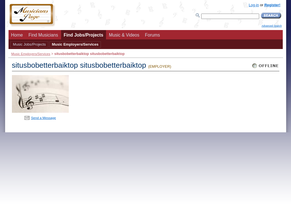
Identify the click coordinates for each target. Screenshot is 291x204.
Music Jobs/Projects (29, 44)
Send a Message (43, 118)
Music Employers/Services (75, 44)
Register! (272, 5)
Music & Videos (124, 35)
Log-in (254, 5)
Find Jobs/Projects (83, 35)
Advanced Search (271, 25)
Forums (152, 35)
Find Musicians (43, 35)
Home (17, 35)
